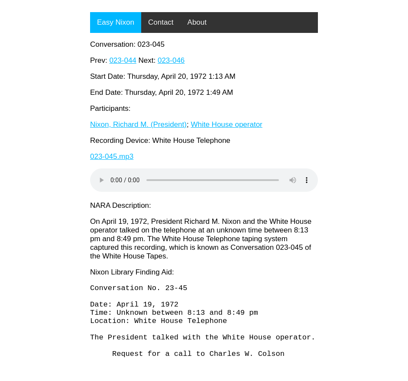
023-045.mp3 (111, 156)
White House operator (226, 124)
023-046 (171, 60)
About (197, 22)
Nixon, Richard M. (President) (138, 124)
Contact (161, 22)
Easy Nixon (115, 22)
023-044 (122, 60)
